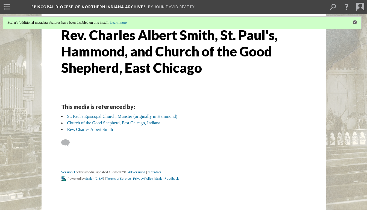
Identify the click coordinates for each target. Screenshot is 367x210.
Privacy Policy (143, 178)
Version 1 (68, 172)
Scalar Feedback (167, 178)
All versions (136, 172)
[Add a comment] (68, 142)
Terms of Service (118, 178)
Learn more (118, 22)
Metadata (155, 172)
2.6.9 (99, 178)
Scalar (89, 178)
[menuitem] (7, 7)
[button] (346, 7)
